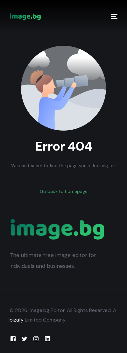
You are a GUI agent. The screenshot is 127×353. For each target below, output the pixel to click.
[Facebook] (13, 338)
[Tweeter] (24, 338)
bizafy (17, 319)
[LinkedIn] (47, 338)
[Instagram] (36, 338)
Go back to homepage (64, 191)
